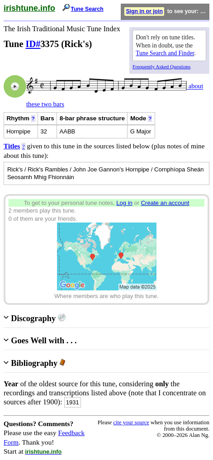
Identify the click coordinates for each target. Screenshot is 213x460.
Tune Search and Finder (165, 53)
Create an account (165, 202)
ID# (33, 44)
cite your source (131, 422)
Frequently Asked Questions (161, 66)
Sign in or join (144, 11)
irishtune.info (29, 8)
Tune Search (87, 9)
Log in (124, 202)
